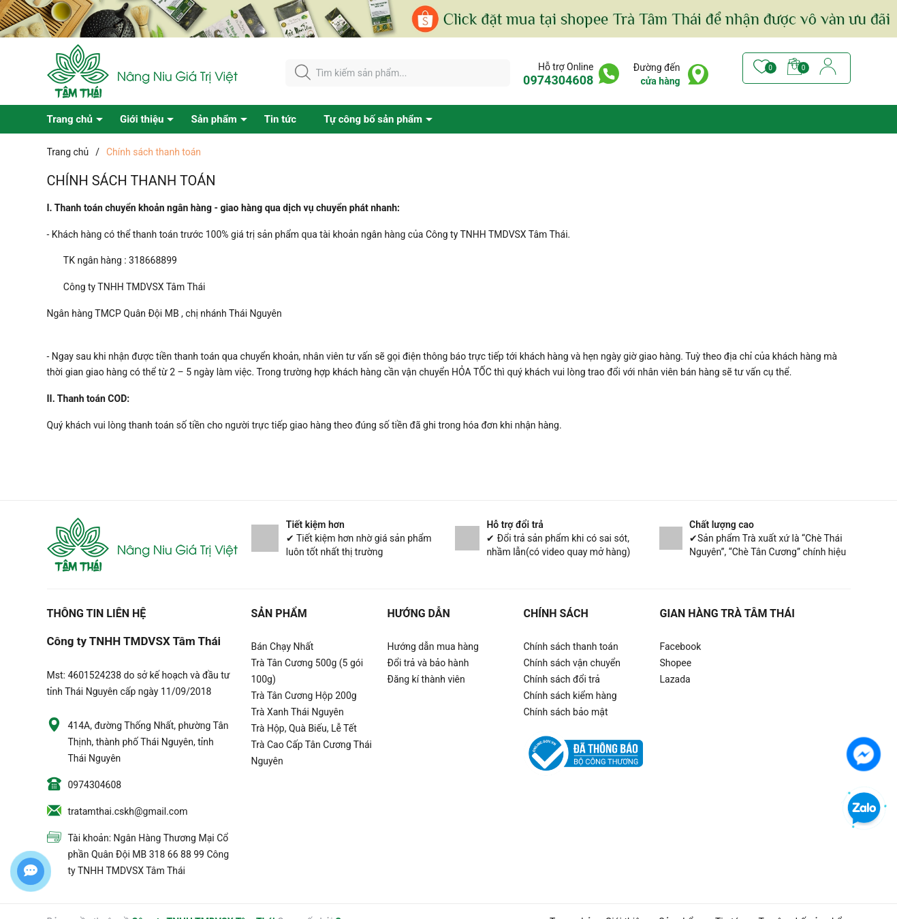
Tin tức (280, 119)
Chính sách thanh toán (571, 646)
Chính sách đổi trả (562, 679)
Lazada (675, 679)
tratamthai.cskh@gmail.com (128, 811)
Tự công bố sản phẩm (373, 119)
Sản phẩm (213, 119)
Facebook (681, 646)
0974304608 (558, 80)
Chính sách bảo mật (566, 711)
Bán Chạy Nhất (282, 646)
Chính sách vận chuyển (572, 662)
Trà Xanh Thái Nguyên (297, 711)
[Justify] (302, 73)
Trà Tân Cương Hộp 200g (304, 695)
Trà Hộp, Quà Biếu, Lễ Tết (304, 728)
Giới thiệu (142, 119)
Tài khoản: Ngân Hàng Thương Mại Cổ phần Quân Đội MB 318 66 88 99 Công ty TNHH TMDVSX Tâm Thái (149, 854)
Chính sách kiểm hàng (570, 695)
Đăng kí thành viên (426, 679)
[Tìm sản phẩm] (397, 73)
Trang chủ (70, 119)
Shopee (676, 662)
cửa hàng (660, 81)
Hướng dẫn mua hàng (433, 646)
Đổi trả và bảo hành (428, 662)
